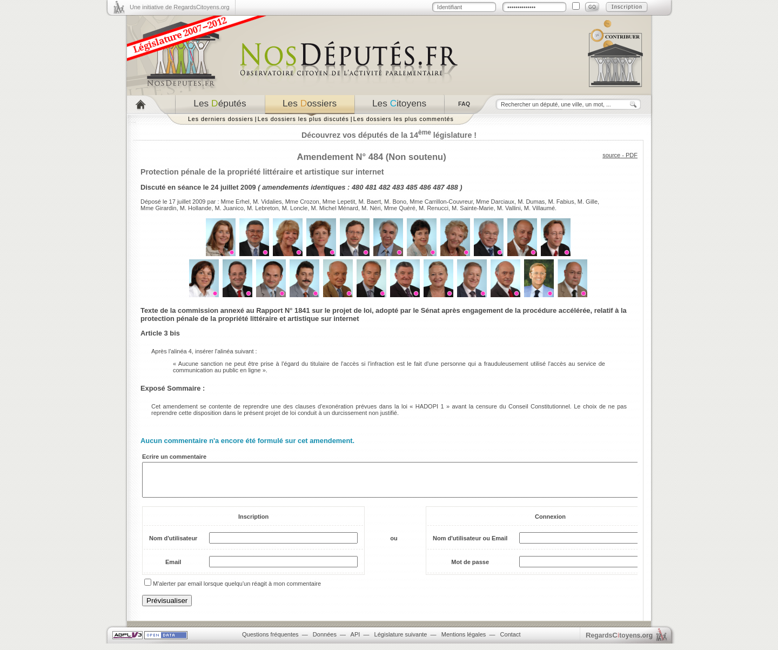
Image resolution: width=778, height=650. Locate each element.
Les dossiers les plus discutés (303, 119)
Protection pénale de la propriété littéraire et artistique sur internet (262, 171)
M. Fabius (561, 201)
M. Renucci (433, 208)
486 (425, 187)
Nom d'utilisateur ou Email (470, 544)
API (355, 641)
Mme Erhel (235, 201)
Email (173, 568)
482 (384, 187)
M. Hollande (196, 208)
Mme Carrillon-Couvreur (441, 201)
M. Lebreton (263, 208)
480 (357, 187)
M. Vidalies (267, 201)
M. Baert (369, 201)
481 (371, 187)
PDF (632, 155)
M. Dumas (531, 201)
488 (452, 187)
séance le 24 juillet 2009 (217, 187)
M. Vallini (509, 208)
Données (325, 641)
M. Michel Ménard (334, 208)
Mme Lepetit (339, 201)
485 (411, 187)
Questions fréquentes (270, 641)
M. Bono (395, 201)
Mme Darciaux (495, 201)
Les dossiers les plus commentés (403, 119)
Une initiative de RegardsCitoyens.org (180, 7)
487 (438, 187)
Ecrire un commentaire (174, 456)
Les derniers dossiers (220, 119)
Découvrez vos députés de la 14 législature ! (389, 135)
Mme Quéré (399, 208)
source (611, 155)
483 (398, 187)
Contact (510, 641)
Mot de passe (470, 568)
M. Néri (370, 208)
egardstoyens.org (619, 642)
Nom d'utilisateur (173, 544)
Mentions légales (463, 641)
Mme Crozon (302, 201)
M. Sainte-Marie (473, 208)
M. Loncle (295, 208)
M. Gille (588, 201)
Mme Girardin (158, 208)
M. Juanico (229, 208)
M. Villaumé (539, 208)
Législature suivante (400, 641)
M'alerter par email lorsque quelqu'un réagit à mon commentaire (237, 590)
